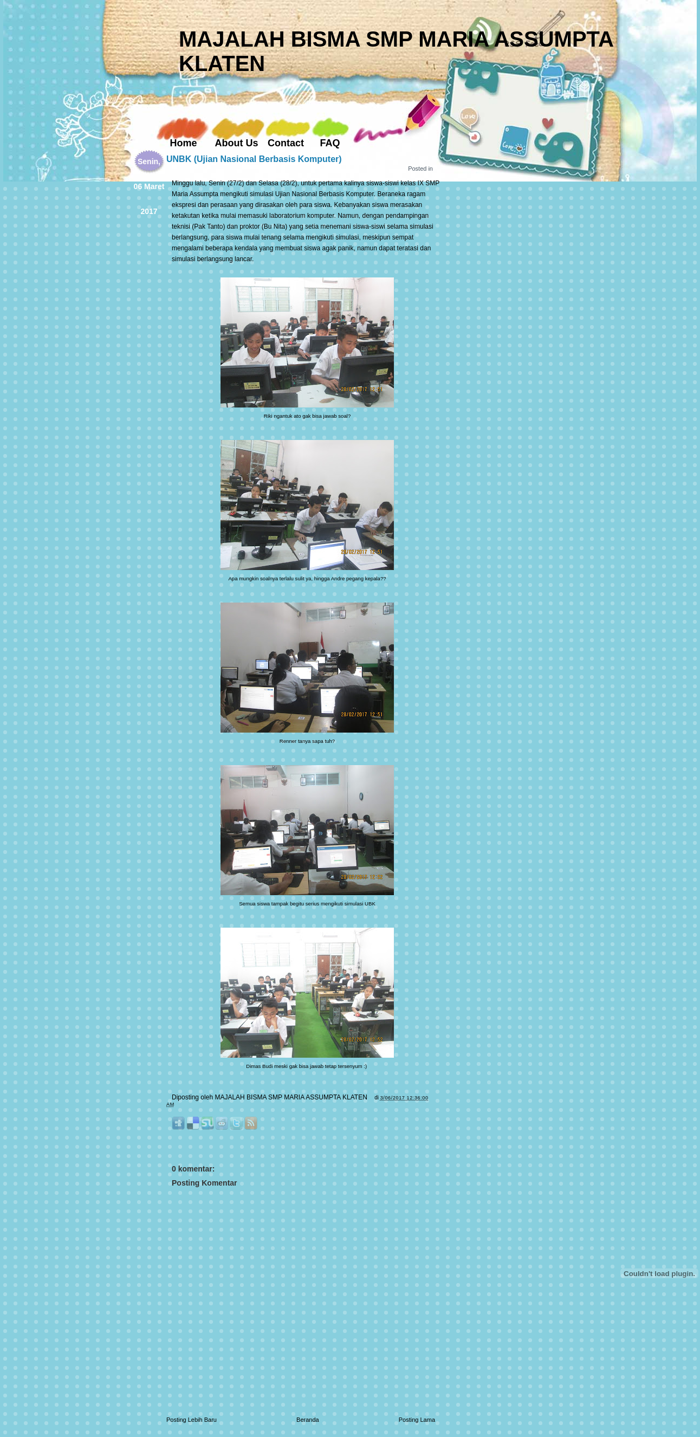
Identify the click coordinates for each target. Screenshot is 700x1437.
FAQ (330, 143)
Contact (286, 143)
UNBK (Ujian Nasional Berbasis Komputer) (254, 159)
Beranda (307, 1419)
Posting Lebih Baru (191, 1419)
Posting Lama (417, 1419)
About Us (236, 143)
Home (183, 143)
